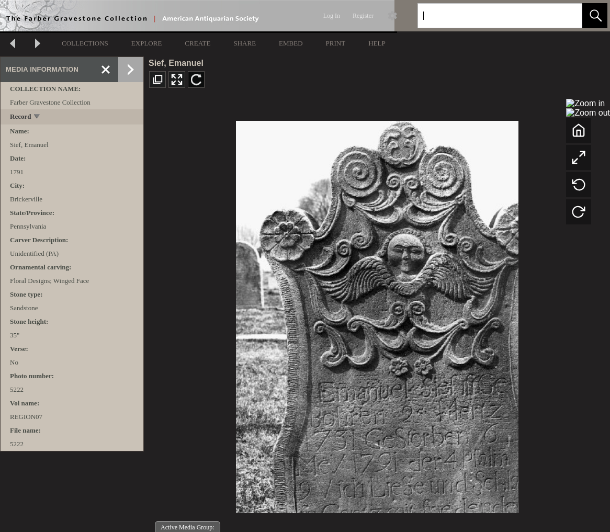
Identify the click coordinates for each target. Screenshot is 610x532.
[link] (566, 15)
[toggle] (37, 117)
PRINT (336, 43)
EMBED (291, 43)
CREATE (197, 43)
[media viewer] (377, 314)
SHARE (244, 43)
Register (363, 15)
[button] (594, 15)
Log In (331, 15)
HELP (377, 43)
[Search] (487, 15)
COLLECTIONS (85, 43)
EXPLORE (146, 43)
